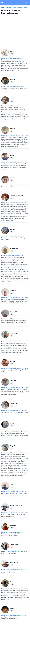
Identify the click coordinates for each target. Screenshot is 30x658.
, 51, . (14, 64)
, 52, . (14, 464)
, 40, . (14, 494)
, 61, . (15, 185)
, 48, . (14, 237)
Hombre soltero (5, 58)
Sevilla (22, 58)
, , (17, 58)
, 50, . (15, 141)
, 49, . (14, 88)
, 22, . (14, 211)
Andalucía (17, 58)
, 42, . (14, 346)
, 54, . (14, 321)
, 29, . (13, 617)
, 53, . (15, 112)
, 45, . (14, 370)
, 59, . (14, 268)
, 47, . (14, 412)
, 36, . (14, 571)
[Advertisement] (15, 31)
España (13, 58)
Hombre (3, 255)
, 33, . (14, 433)
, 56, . (15, 594)
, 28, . (14, 300)
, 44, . (14, 552)
